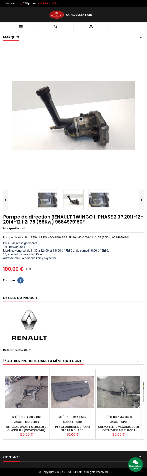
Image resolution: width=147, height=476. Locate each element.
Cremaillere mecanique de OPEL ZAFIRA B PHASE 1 (118, 428)
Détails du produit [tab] (20, 297)
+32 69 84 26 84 (48, 3)
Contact (10, 3)
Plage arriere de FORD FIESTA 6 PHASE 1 (72, 428)
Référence (10, 350)
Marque (9, 228)
